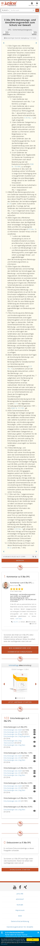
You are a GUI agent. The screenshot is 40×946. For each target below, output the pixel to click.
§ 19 (16, 403)
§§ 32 (9, 548)
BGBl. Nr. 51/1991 (17, 408)
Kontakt (20, 905)
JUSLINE (20, 894)
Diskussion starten (20, 870)
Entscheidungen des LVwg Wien (14, 745)
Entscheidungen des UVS (12, 732)
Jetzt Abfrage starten (20, 702)
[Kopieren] (35, 556)
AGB (20, 916)
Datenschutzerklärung (20, 921)
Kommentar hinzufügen (20, 652)
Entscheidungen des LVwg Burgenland (17, 736)
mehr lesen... (19, 618)
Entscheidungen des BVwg (13, 734)
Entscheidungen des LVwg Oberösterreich (12, 742)
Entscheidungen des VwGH (13, 730)
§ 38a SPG (15, 622)
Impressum (20, 910)
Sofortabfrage (13, 665)
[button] (3, 43)
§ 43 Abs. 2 (19, 529)
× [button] (38, 932)
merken (20, 560)
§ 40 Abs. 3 (28, 118)
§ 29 (9, 204)
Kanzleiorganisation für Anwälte (20, 927)
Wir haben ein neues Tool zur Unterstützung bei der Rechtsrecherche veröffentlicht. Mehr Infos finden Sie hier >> (20, 937)
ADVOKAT (20, 899)
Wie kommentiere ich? (20, 648)
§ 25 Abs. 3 (32, 229)
